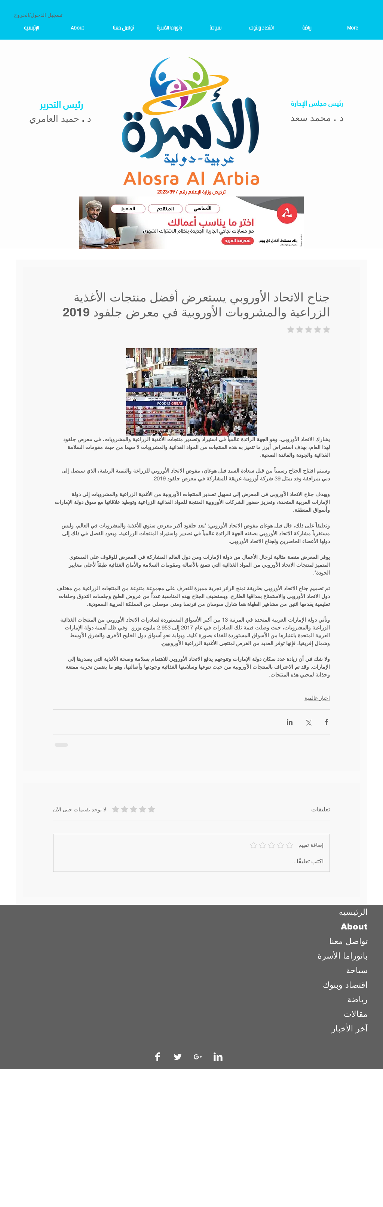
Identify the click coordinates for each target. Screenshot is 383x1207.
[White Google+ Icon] (197, 1056)
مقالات (356, 1014)
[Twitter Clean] (177, 1056)
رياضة (357, 999)
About (354, 926)
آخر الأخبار (349, 1028)
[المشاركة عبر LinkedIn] (289, 721)
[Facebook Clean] (157, 1056)
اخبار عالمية (317, 697)
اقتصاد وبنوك (345, 985)
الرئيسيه (353, 912)
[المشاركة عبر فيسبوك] (326, 721)
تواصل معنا (348, 941)
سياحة (357, 970)
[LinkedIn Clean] (218, 1056)
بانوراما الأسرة (343, 955)
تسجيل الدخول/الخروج (38, 15)
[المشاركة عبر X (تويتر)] (308, 721)
